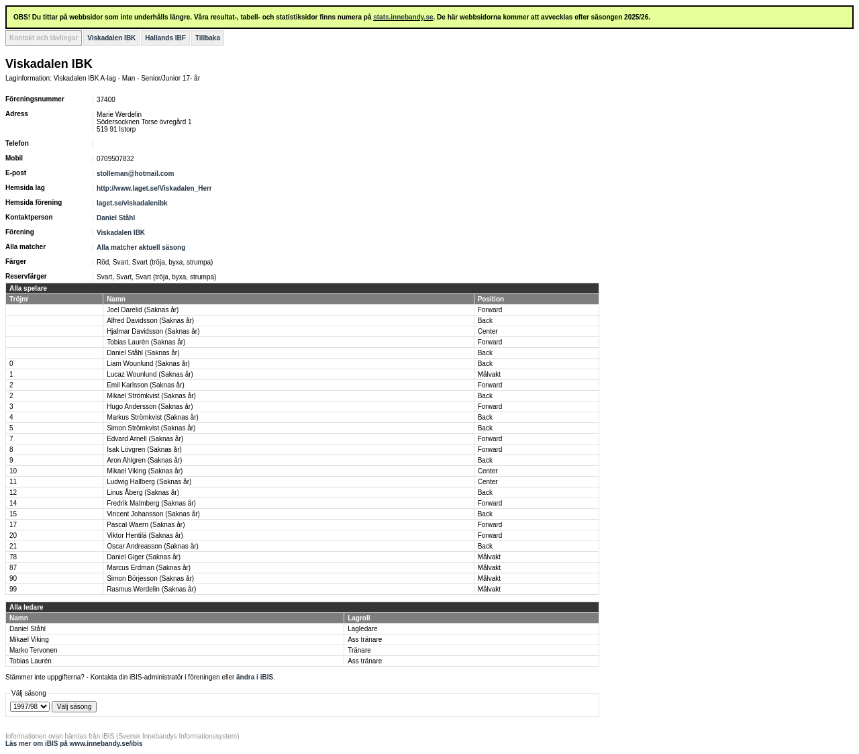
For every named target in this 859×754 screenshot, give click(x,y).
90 (13, 578)
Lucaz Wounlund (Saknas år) (150, 374)
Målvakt (489, 374)
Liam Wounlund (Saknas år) (148, 363)
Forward (490, 310)
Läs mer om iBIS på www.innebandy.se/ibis (74, 743)
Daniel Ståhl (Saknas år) (143, 353)
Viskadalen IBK (111, 38)
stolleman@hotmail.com (135, 173)
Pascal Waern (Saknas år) (146, 524)
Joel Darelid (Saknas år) (143, 310)
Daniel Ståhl (116, 218)
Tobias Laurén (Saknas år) (146, 342)
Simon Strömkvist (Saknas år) (151, 428)
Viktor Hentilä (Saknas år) (145, 535)
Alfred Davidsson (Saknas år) (150, 320)
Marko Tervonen (33, 650)
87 (13, 567)
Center (488, 331)
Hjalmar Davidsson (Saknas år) (153, 331)
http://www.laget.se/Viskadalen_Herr (154, 188)
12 (13, 492)
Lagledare (362, 628)
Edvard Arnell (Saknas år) (145, 438)
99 (13, 589)
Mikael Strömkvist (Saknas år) (151, 395)
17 (13, 524)
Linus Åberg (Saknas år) (143, 492)
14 (13, 503)
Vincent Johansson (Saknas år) (153, 514)
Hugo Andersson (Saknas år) (150, 406)
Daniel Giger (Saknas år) (144, 557)
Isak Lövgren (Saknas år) (144, 449)
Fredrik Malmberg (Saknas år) (151, 503)
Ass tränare (365, 639)
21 (13, 546)
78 (13, 557)
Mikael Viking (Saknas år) (145, 471)
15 (13, 514)
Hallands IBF (165, 38)
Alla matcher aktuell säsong (141, 247)
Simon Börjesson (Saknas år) (150, 578)
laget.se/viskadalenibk (132, 203)
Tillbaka (207, 38)
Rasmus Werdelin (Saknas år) (151, 589)
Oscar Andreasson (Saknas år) (153, 546)
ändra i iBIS (254, 677)
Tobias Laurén (30, 661)
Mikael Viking (29, 639)
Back (485, 320)
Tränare (359, 650)
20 (13, 535)
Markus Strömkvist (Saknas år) (153, 417)
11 (13, 481)
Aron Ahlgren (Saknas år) (144, 460)
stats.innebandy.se (403, 17)
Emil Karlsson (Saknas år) (146, 385)
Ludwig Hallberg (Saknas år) (149, 481)
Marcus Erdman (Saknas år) (149, 567)
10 (13, 471)
